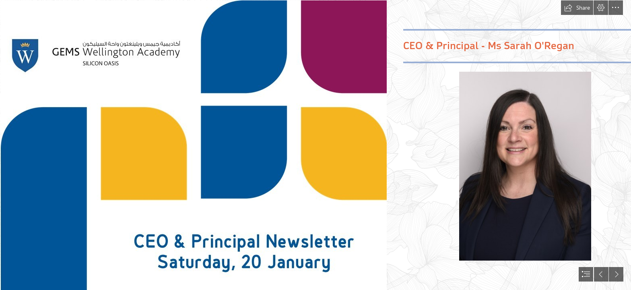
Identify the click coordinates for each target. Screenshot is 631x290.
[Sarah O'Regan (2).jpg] (525, 166)
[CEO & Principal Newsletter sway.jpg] (193, 145)
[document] (315, 145)
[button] (577, 7)
